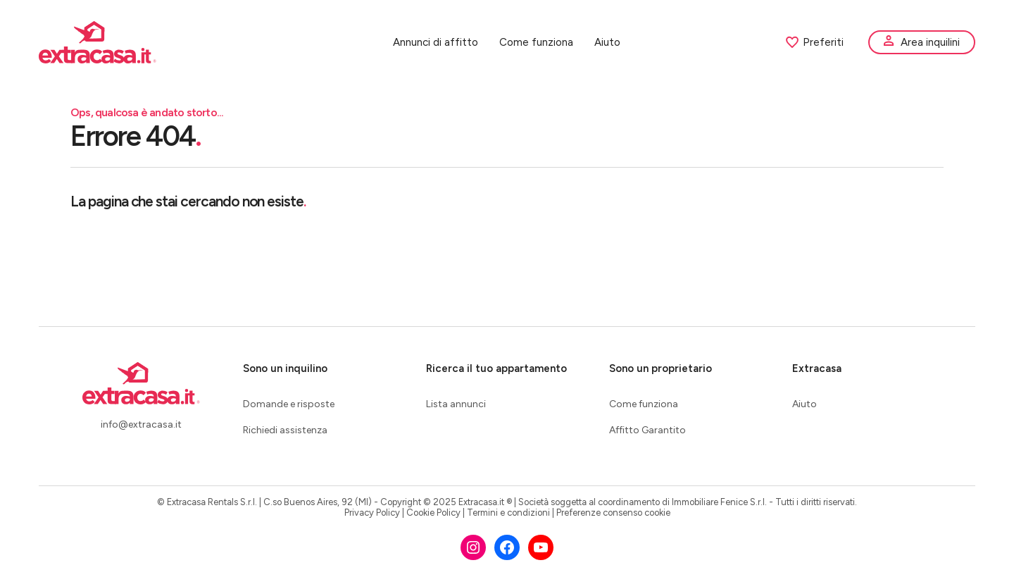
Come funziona (536, 42)
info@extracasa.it (141, 424)
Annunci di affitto (435, 42)
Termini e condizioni (508, 512)
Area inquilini (930, 42)
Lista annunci (456, 404)
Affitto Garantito (647, 430)
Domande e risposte (288, 404)
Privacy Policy (372, 512)
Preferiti (814, 42)
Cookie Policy (433, 512)
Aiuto (607, 42)
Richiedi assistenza (285, 430)
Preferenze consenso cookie (613, 512)
